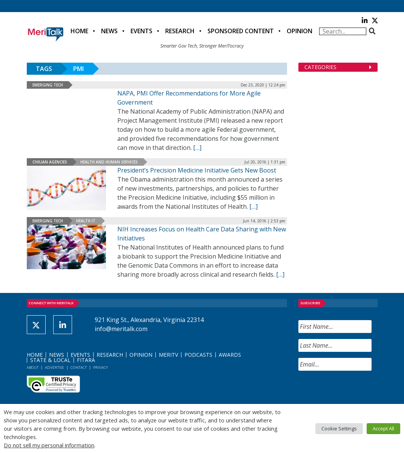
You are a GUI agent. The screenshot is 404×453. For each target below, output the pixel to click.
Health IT (85, 220)
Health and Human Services (109, 162)
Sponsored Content (240, 31)
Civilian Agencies (49, 162)
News (109, 31)
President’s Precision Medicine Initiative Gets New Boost (196, 170)
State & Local (50, 360)
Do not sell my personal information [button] (49, 445)
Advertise (54, 367)
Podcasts (198, 354)
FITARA (86, 360)
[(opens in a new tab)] (66, 247)
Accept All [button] (383, 428)
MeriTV (168, 354)
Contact (79, 367)
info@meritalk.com (121, 329)
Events (141, 31)
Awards (230, 354)
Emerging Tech (47, 85)
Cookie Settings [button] (339, 428)
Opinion (299, 31)
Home (79, 31)
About (32, 367)
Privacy (100, 367)
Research (180, 31)
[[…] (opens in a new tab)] (280, 274)
